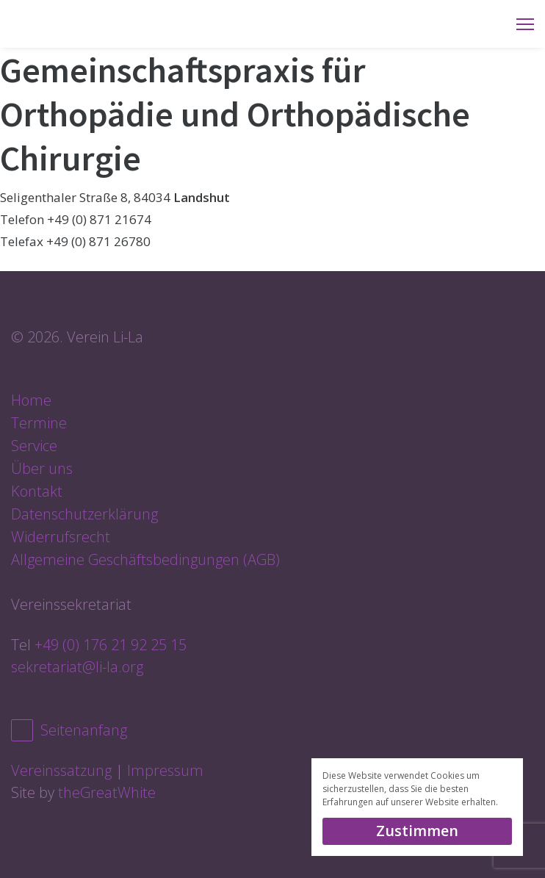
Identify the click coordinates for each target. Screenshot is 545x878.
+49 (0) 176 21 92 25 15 (111, 645)
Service (34, 446)
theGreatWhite (107, 792)
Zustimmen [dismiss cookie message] (417, 831)
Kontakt (36, 491)
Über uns (42, 468)
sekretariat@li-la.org (77, 667)
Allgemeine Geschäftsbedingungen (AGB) (145, 559)
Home (31, 400)
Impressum (165, 770)
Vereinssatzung (61, 770)
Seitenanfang (69, 730)
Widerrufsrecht (60, 537)
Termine (39, 423)
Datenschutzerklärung (84, 514)
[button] (502, 803)
